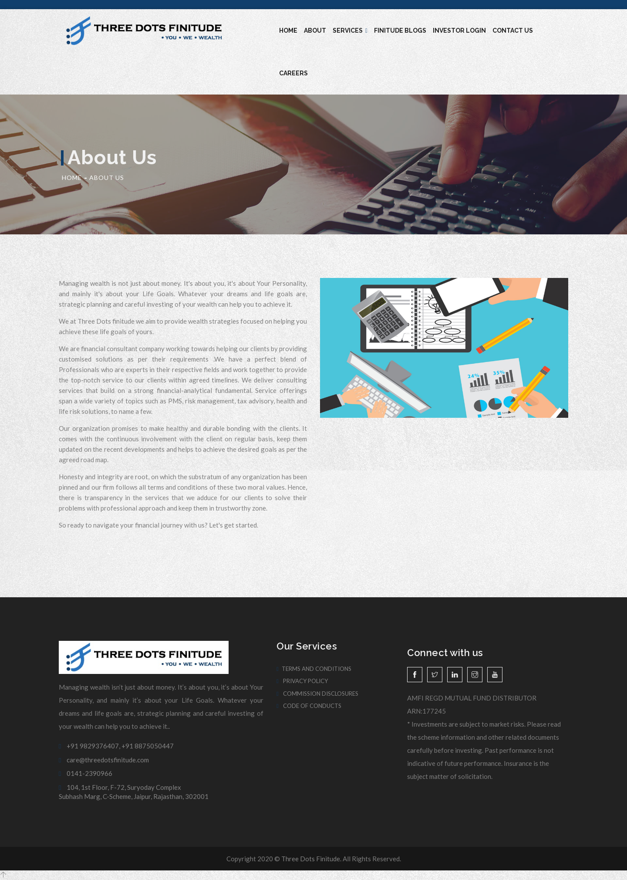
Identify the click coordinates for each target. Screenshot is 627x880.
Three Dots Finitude (310, 859)
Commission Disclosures (317, 693)
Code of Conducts (308, 705)
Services (350, 30)
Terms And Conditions (313, 668)
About (315, 30)
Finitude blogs (400, 30)
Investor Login (459, 30)
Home (288, 30)
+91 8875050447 (147, 746)
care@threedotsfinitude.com (104, 760)
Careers (293, 73)
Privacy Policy (302, 680)
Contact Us (512, 30)
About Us (106, 177)
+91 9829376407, (89, 746)
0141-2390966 (85, 773)
